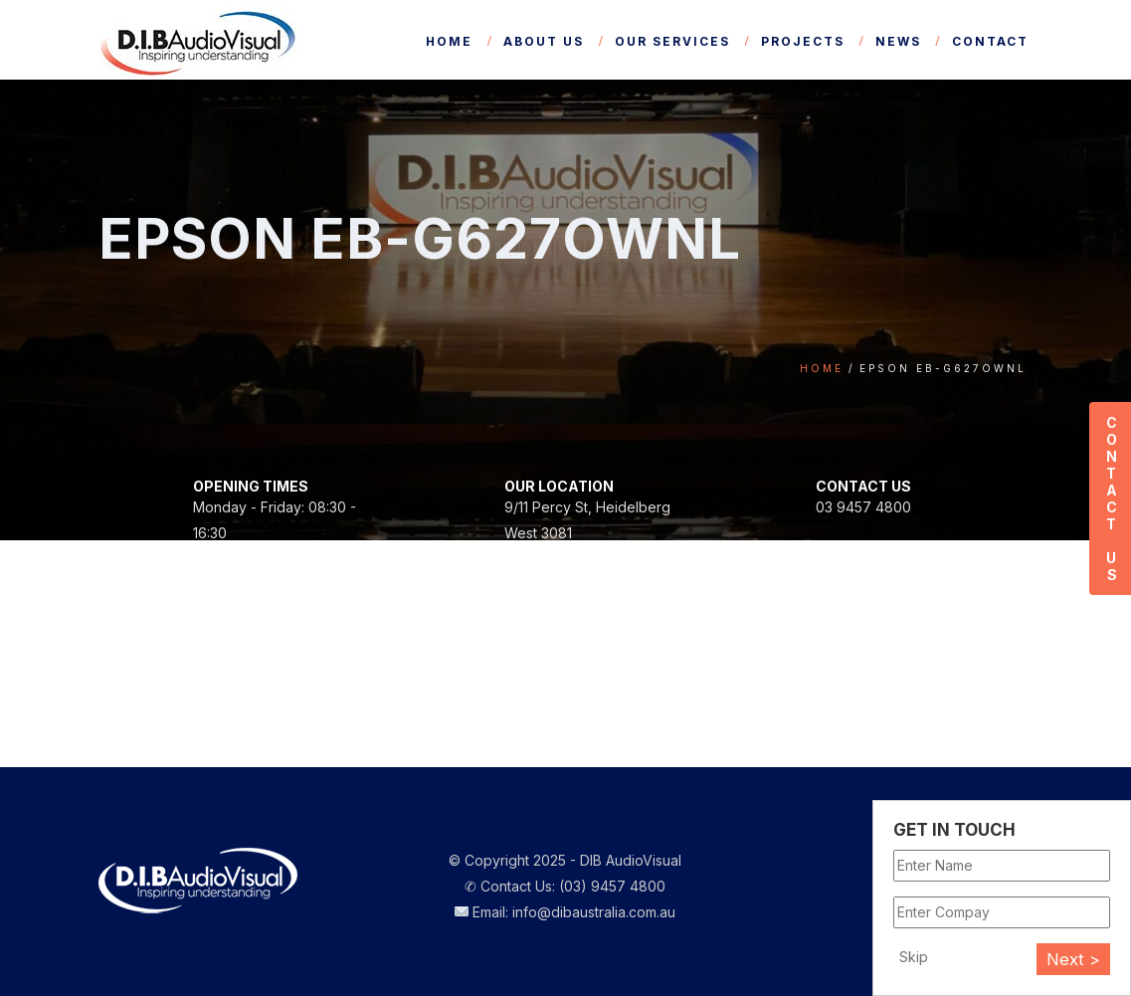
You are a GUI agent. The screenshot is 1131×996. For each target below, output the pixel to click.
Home (449, 41)
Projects (803, 41)
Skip (913, 956)
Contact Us (1110, 498)
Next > (1073, 959)
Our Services (672, 41)
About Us (543, 41)
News (898, 41)
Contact (990, 41)
